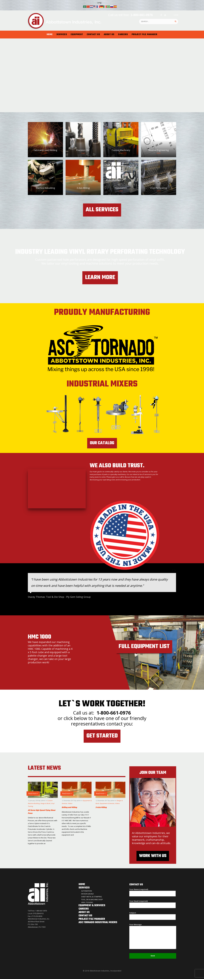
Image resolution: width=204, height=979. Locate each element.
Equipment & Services (107, 803)
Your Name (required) (152, 891)
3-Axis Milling (101, 807)
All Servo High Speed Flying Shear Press (41, 812)
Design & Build (45, 803)
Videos (70, 803)
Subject (152, 915)
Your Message (152, 936)
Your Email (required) (152, 903)
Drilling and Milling (69, 807)
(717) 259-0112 (38, 913)
